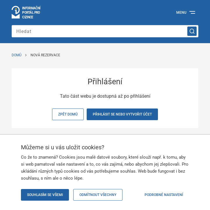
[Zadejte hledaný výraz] (105, 31)
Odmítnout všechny (97, 195)
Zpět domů (68, 114)
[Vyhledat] (192, 31)
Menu (181, 12)
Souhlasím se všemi (45, 195)
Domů (17, 55)
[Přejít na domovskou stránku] (26, 12)
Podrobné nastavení (164, 195)
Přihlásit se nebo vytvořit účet (122, 114)
